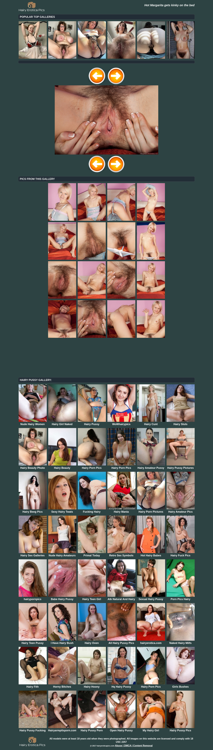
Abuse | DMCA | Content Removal (134, 745)
